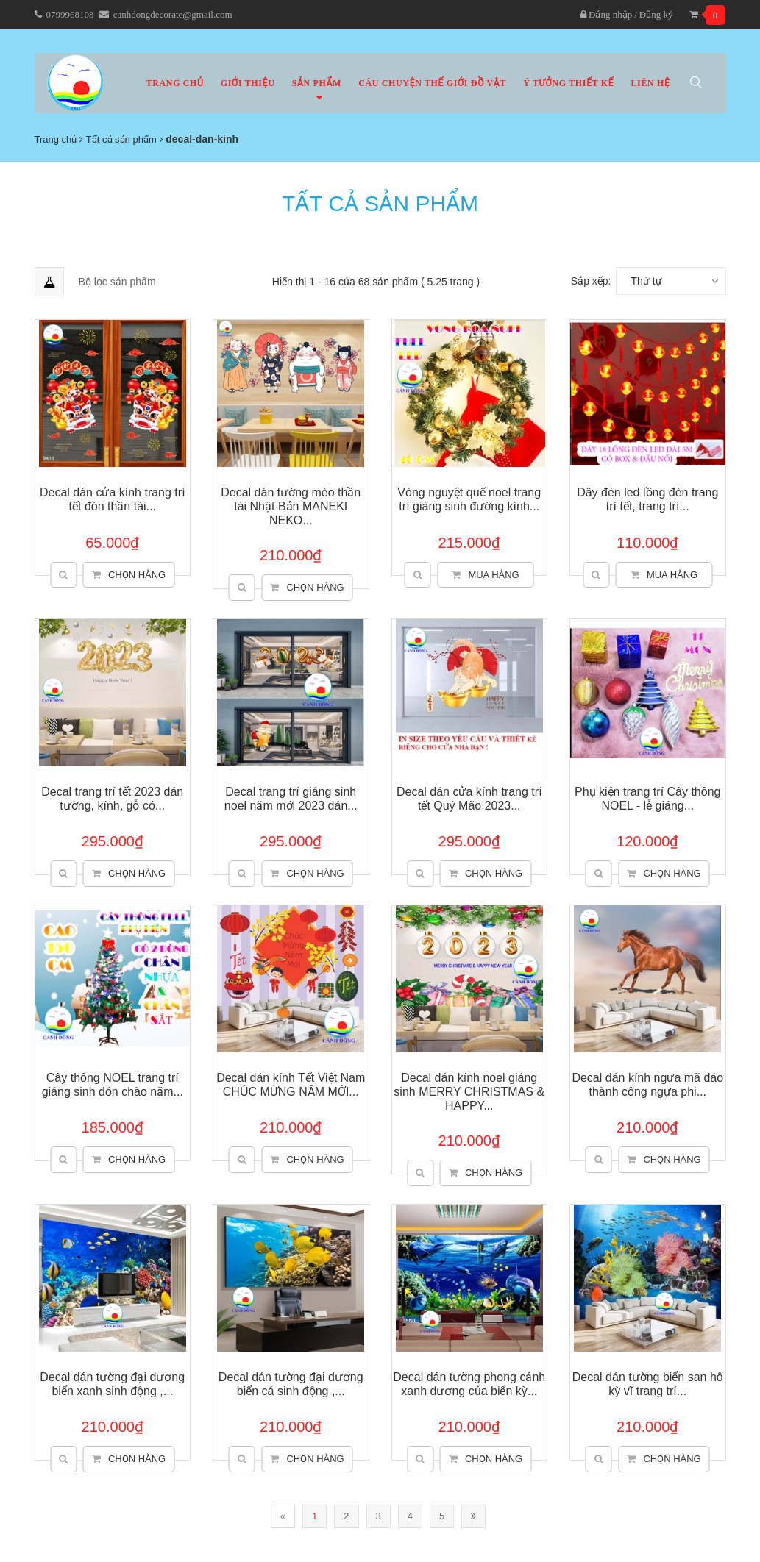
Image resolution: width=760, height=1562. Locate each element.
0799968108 (70, 14)
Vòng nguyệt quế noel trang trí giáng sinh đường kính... (469, 499)
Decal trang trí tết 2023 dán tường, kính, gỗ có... (112, 799)
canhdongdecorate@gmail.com (172, 14)
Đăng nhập (606, 14)
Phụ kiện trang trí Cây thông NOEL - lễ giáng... (647, 799)
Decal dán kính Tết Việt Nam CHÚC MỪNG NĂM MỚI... (290, 1085)
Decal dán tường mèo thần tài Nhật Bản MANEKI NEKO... (291, 506)
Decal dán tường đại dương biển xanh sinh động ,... (112, 1384)
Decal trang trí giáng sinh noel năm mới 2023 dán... (291, 799)
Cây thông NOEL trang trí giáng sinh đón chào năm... (112, 1085)
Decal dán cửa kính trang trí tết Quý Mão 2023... (469, 799)
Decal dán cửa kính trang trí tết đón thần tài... (112, 499)
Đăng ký (656, 14)
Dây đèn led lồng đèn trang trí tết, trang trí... (647, 499)
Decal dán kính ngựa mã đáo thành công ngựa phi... (647, 1085)
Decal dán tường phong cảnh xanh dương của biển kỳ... (469, 1384)
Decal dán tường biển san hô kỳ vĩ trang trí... (647, 1384)
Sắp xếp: (591, 281)
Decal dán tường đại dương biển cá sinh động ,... (291, 1384)
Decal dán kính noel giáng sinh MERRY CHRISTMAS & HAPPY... (469, 1092)
